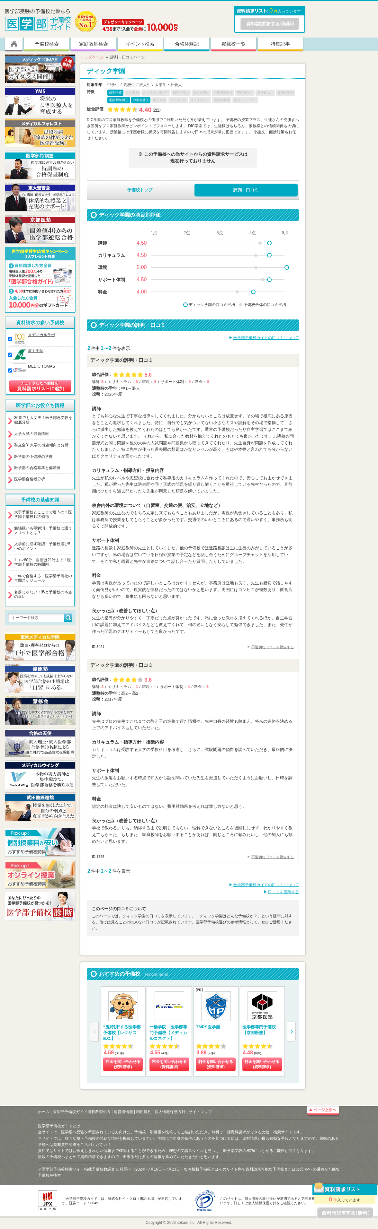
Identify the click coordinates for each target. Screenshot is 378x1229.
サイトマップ (200, 1112)
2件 (156, 110)
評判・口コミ (245, 189)
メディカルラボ (41, 335)
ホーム (44, 1112)
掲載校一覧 (233, 44)
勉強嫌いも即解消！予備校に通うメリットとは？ (43, 530)
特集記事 (280, 44)
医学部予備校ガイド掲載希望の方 (82, 1112)
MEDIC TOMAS (41, 366)
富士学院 (35, 350)
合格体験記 (187, 44)
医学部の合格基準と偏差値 (37, 468)
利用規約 (143, 1112)
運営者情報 (123, 1112)
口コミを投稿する (283, 892)
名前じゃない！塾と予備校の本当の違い (43, 594)
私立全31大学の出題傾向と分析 (41, 445)
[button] (291, 1032)
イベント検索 (140, 44)
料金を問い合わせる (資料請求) (123, 1064)
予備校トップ (139, 189)
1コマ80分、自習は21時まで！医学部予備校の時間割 (42, 562)
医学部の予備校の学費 (33, 456)
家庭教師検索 (93, 44)
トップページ (92, 57)
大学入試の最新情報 (31, 433)
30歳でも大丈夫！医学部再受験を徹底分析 (43, 419)
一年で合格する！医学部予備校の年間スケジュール (43, 578)
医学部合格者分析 (29, 479)
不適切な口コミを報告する (272, 647)
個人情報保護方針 (170, 1112)
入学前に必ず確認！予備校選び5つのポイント (42, 546)
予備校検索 (47, 44)
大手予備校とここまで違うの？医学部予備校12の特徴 (43, 514)
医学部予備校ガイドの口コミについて (266, 338)
